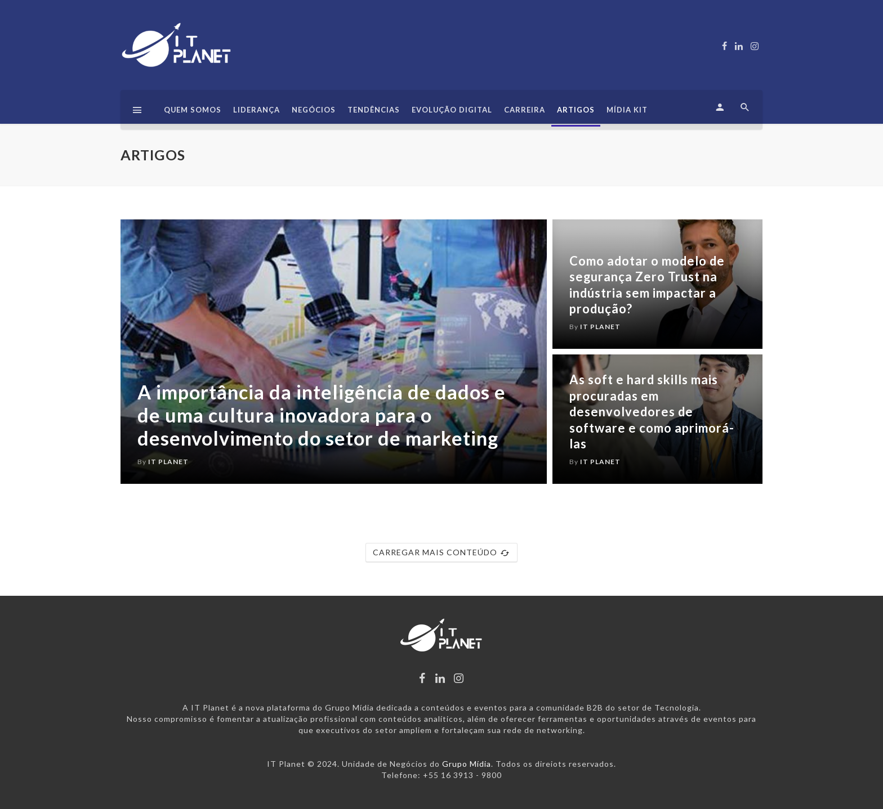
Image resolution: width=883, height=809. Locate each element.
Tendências (373, 109)
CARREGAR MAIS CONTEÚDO (442, 552)
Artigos (576, 109)
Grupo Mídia (466, 763)
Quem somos (192, 109)
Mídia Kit (627, 109)
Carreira (524, 109)
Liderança (256, 109)
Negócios (314, 109)
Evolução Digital (452, 109)
